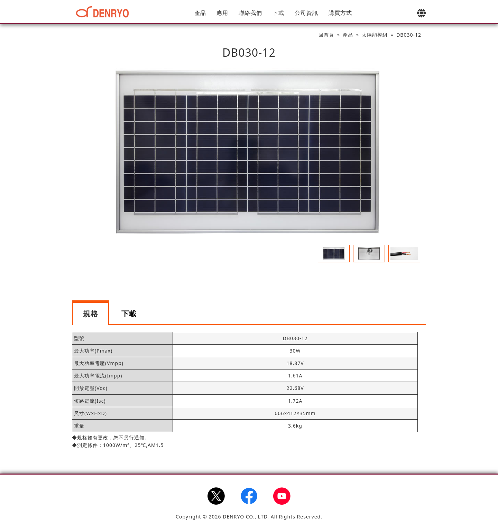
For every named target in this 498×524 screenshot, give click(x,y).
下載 (278, 13)
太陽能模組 (375, 34)
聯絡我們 (250, 13)
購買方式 (340, 13)
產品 (200, 13)
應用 (222, 13)
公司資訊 (306, 13)
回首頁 (326, 34)
